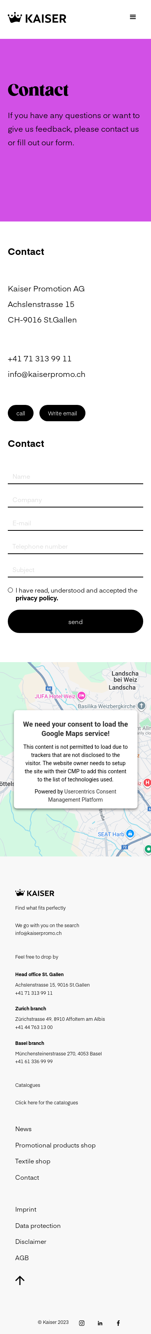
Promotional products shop (55, 1144)
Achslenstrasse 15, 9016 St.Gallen (52, 985)
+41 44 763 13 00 (34, 1027)
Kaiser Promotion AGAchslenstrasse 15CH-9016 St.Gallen (46, 303)
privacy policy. (37, 597)
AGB (22, 1257)
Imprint (25, 1209)
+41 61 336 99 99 (34, 1061)
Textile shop (32, 1160)
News (23, 1128)
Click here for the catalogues (46, 1102)
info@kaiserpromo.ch (46, 373)
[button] (133, 17)
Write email (62, 413)
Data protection (38, 1225)
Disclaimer (30, 1241)
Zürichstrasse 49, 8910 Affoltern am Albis (60, 1019)
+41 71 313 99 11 (40, 358)
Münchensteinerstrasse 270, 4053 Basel (58, 1053)
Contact (27, 1177)
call (20, 413)
